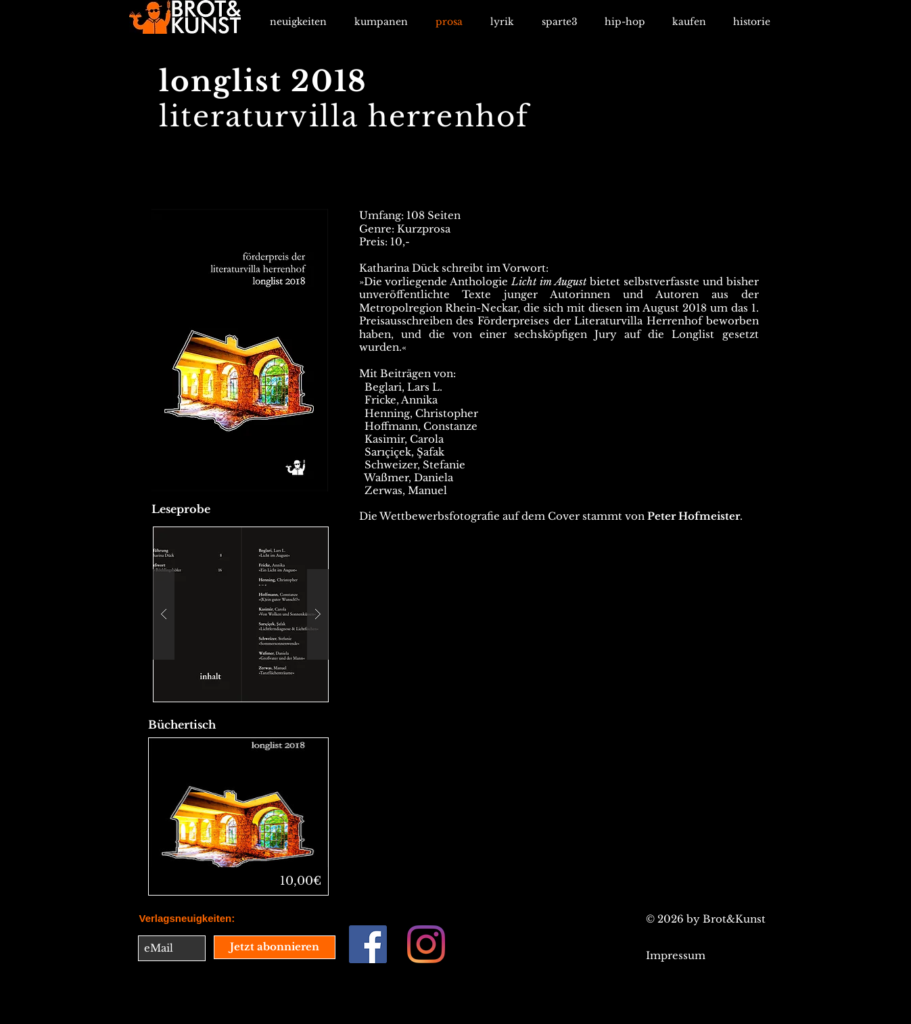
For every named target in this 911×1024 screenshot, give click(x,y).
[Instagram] (426, 944)
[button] (241, 614)
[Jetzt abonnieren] (274, 947)
